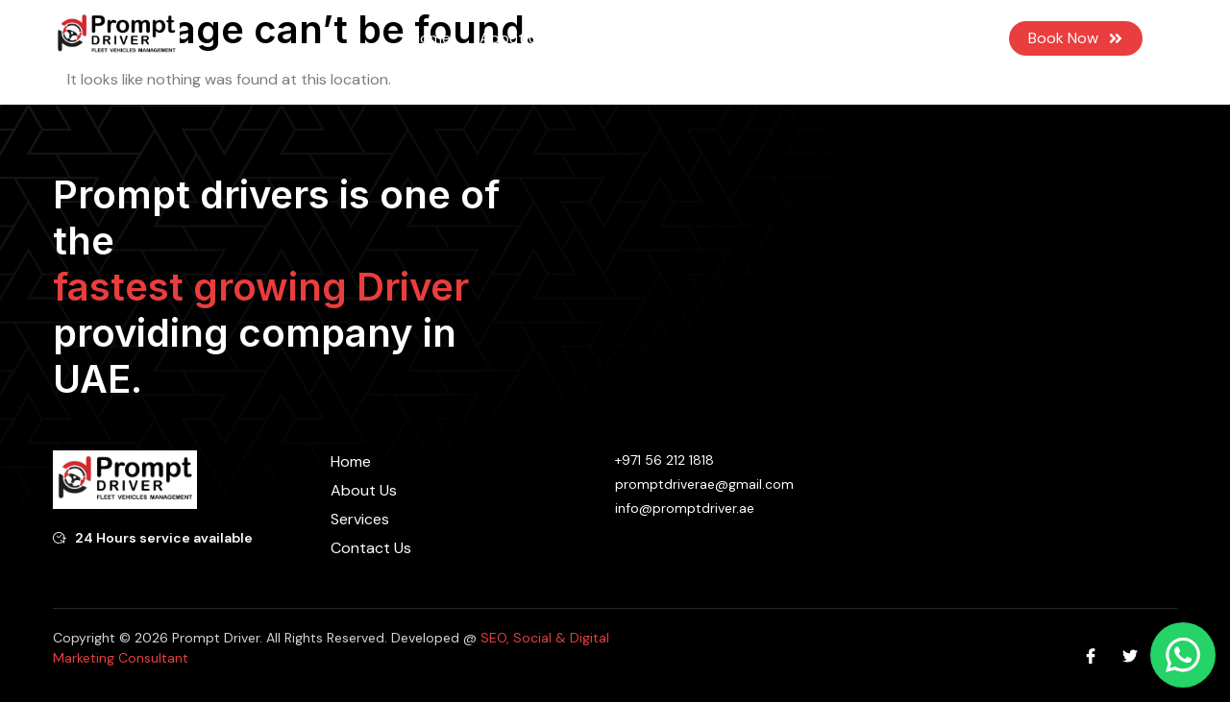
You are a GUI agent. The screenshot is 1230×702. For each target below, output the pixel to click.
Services (613, 38)
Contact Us (779, 38)
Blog (695, 38)
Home (430, 38)
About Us (513, 38)
